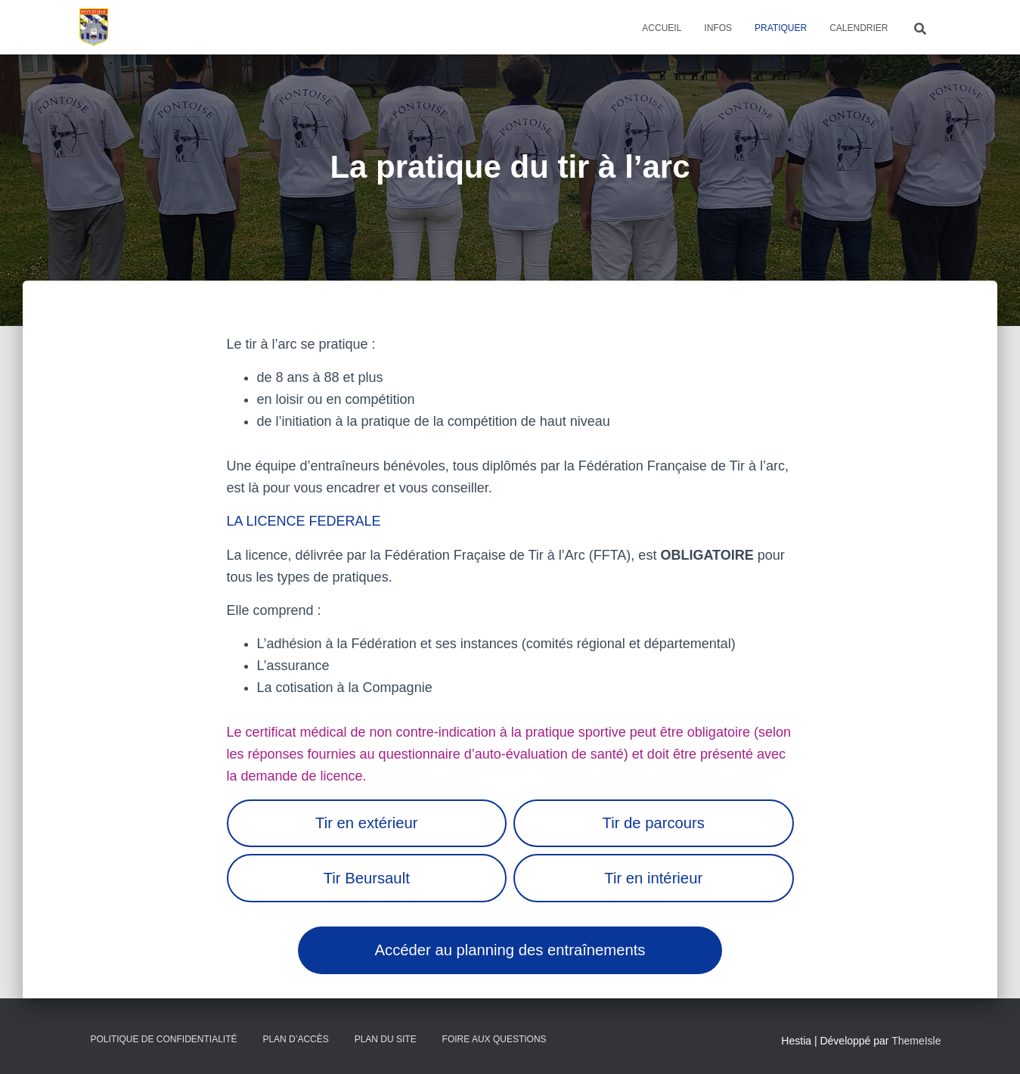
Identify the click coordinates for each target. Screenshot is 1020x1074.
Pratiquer (781, 28)
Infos (718, 28)
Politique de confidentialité (164, 1039)
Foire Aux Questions (494, 1039)
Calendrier (858, 28)
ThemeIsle (916, 1041)
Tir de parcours (654, 823)
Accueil (661, 28)
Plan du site (386, 1039)
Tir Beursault (367, 878)
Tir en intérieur (653, 878)
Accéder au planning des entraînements (510, 950)
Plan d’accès (295, 1039)
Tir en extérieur (366, 823)
